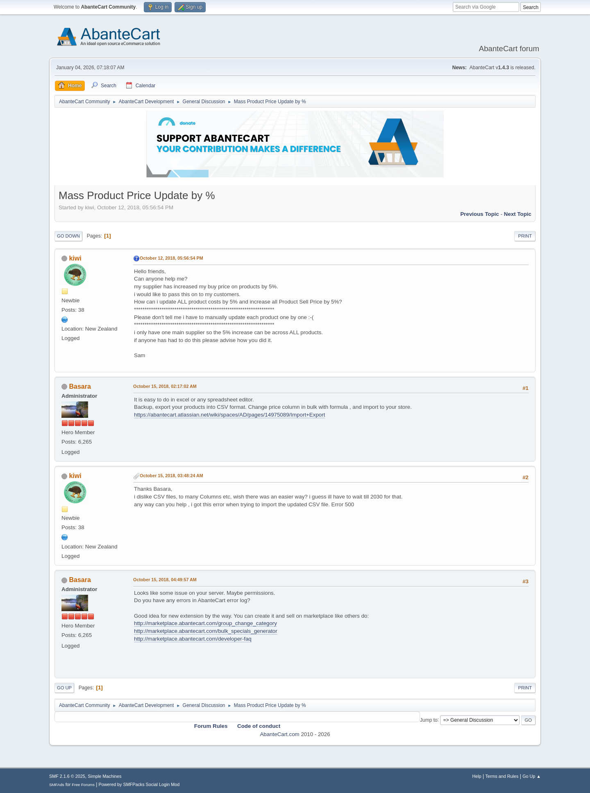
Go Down (68, 235)
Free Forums (83, 784)
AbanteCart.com (279, 734)
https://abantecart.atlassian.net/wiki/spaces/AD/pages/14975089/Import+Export (229, 415)
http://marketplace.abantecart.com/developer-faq (193, 639)
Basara (80, 386)
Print (525, 235)
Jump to (429, 720)
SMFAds (56, 784)
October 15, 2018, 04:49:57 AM (165, 579)
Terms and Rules (502, 776)
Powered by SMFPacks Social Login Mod (139, 784)
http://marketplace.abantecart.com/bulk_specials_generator (205, 631)
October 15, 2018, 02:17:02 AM (165, 386)
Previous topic (479, 214)
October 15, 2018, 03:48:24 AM (171, 475)
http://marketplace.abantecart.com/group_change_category (205, 623)
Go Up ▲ (531, 776)
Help (476, 776)
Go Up (64, 687)
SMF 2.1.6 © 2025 (67, 776)
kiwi (75, 258)
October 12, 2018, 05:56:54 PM (171, 258)
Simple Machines (104, 776)
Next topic (517, 214)
